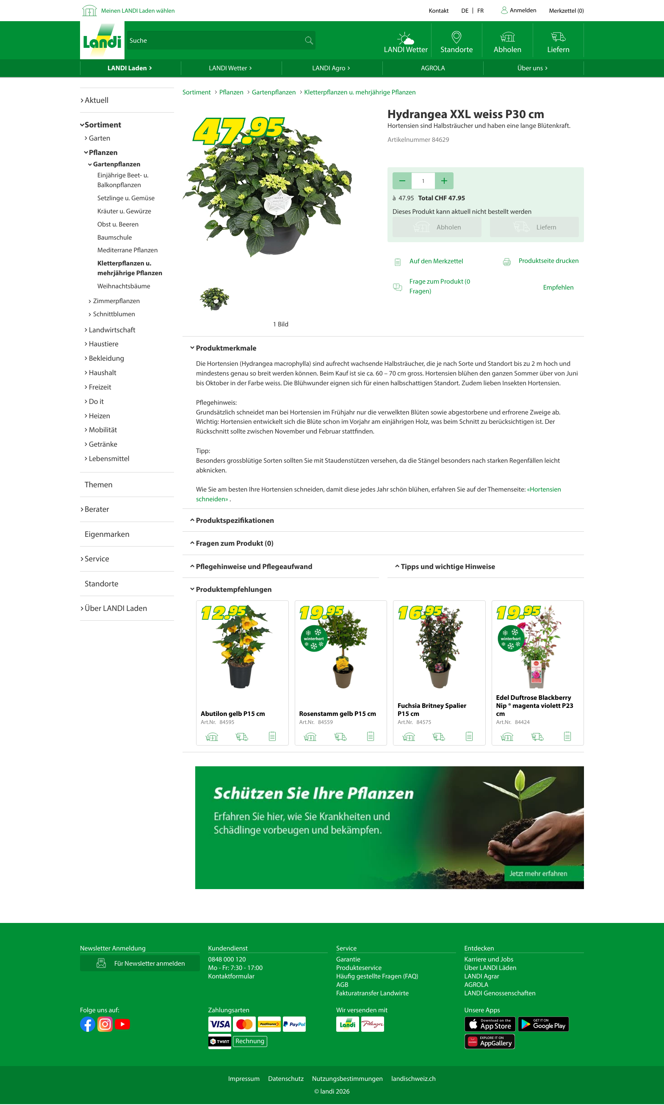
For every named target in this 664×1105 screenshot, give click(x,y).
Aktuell (96, 100)
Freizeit (100, 387)
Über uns (530, 68)
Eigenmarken (107, 534)
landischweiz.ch (413, 1079)
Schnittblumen (114, 314)
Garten (99, 138)
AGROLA (433, 68)
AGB (342, 985)
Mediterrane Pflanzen (127, 250)
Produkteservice (359, 968)
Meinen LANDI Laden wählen (138, 10)
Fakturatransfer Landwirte (372, 993)
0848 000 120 (227, 959)
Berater (97, 509)
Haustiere (104, 343)
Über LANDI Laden (116, 608)
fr (480, 10)
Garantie (348, 959)
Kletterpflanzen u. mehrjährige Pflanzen (360, 92)
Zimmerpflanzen (116, 301)
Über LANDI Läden (491, 968)
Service (97, 558)
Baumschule (114, 237)
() (566, 10)
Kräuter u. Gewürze (124, 211)
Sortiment (103, 124)
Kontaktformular (231, 976)
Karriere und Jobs (489, 959)
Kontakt (439, 10)
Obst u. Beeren (117, 224)
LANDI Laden (127, 68)
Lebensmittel (109, 458)
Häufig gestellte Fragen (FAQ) (377, 976)
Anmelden (523, 10)
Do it (96, 401)
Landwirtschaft (112, 329)
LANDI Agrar (482, 976)
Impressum (244, 1079)
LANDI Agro (328, 68)
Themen (99, 484)
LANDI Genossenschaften (500, 993)
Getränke (103, 444)
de (465, 10)
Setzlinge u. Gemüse (126, 198)
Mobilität (103, 429)
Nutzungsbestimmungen (347, 1079)
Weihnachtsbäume (123, 286)
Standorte (102, 583)
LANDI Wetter (228, 68)
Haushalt (102, 372)
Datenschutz (286, 1079)
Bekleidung (106, 358)
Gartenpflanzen (117, 164)
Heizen (99, 415)
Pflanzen (103, 152)
